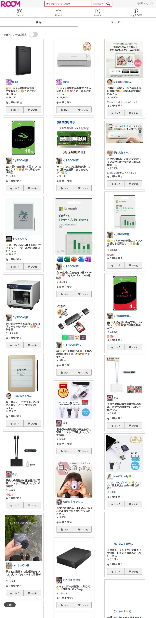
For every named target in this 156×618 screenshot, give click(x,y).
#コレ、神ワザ (115, 482)
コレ (16, 110)
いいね (34, 110)
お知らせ (97, 12)
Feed (19, 12)
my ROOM (136, 12)
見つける (58, 12)
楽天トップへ (145, 3)
